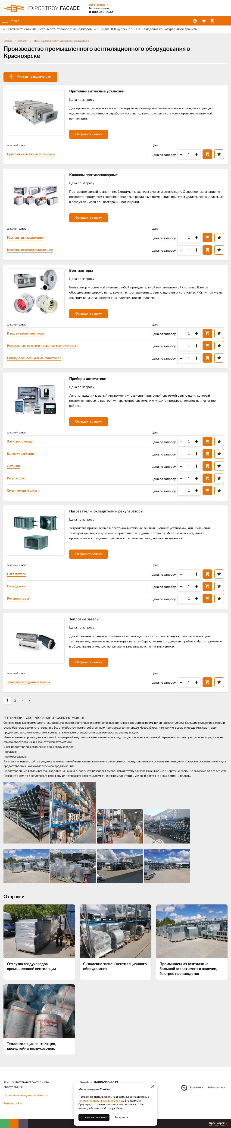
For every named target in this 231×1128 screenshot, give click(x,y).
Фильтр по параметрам (30, 76)
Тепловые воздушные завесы (29, 687)
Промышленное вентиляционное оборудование (62, 41)
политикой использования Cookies (100, 1100)
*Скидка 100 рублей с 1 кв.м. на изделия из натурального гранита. (147, 29)
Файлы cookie (12, 1109)
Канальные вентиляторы (26, 336)
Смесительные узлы (23, 494)
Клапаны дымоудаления (26, 239)
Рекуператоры (19, 603)
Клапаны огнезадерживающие (31, 251)
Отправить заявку (89, 134)
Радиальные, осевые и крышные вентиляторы (42, 348)
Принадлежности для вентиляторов (35, 360)
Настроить (121, 1117)
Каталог (23, 41)
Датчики (14, 469)
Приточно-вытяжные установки (32, 154)
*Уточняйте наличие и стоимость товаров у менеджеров (49, 29)
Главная (7, 41)
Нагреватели (17, 578)
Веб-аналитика (216, 1093)
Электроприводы (21, 445)
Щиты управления (21, 457)
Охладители (17, 590)
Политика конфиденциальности (25, 1101)
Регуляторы (16, 481)
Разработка (196, 1093)
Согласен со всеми (93, 1117)
